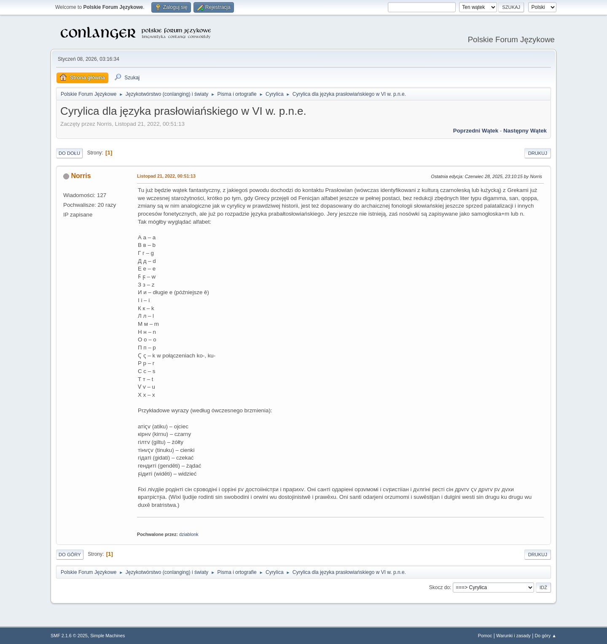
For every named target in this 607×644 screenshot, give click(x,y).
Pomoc (485, 635)
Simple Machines (107, 635)
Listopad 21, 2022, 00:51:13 (166, 176)
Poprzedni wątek (475, 130)
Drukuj (537, 153)
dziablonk (189, 534)
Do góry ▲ (545, 635)
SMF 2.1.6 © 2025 (69, 635)
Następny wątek (525, 130)
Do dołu (69, 153)
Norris (81, 175)
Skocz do (439, 587)
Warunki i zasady (513, 635)
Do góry (70, 554)
